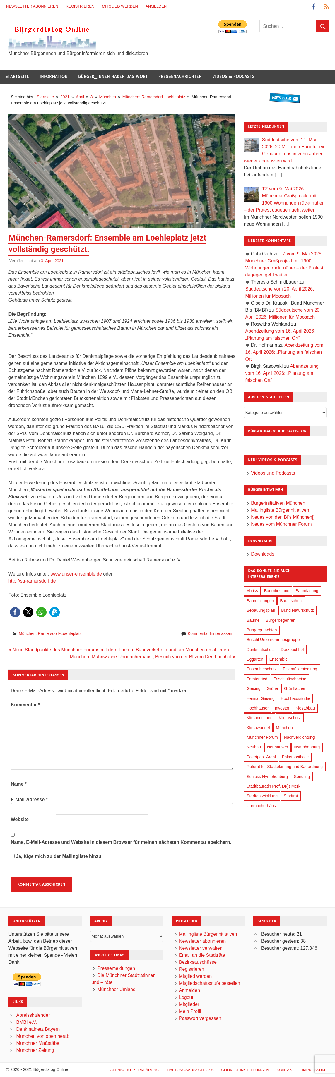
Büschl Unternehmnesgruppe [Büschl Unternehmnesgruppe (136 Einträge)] (273, 639)
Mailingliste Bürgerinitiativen (280, 510)
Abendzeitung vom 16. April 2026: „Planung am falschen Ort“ (284, 352)
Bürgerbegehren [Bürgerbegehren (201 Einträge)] (280, 620)
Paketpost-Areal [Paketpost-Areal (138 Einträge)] (261, 757)
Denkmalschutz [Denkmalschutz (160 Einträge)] (261, 649)
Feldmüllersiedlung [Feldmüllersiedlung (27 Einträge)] (300, 669)
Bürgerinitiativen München (278, 503)
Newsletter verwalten (201, 948)
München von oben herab (42, 1036)
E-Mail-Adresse (29, 799)
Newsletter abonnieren (32, 6)
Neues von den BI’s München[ (282, 517)
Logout (186, 997)
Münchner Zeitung (35, 1050)
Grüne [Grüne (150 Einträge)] (272, 688)
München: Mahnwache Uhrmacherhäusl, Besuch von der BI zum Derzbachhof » (152, 656)
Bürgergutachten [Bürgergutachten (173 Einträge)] (262, 630)
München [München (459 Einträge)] (284, 727)
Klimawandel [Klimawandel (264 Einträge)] (258, 727)
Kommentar (25, 704)
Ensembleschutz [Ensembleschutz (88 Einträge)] (262, 669)
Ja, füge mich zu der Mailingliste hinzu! (57, 856)
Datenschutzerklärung (133, 1070)
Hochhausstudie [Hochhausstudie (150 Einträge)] (295, 698)
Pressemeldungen (116, 968)
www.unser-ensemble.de (76, 573)
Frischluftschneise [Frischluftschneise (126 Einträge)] (290, 678)
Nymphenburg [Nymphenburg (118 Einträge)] (307, 747)
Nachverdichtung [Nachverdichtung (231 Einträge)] (299, 737)
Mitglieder (189, 1004)
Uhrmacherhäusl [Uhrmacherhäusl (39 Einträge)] (262, 805)
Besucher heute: (279, 934)
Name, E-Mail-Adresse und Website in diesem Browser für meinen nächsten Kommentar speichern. (121, 842)
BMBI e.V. (26, 1022)
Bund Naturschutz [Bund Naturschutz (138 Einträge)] (297, 610)
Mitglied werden (120, 6)
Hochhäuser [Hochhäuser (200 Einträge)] (258, 708)
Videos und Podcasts (273, 472)
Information (54, 76)
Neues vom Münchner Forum (281, 524)
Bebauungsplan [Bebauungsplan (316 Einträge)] (261, 610)
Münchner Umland (116, 989)
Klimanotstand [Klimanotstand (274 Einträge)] (260, 717)
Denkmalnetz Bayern (38, 1029)
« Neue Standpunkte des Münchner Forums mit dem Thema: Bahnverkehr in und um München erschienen (118, 649)
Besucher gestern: (280, 941)
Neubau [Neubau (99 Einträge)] (254, 747)
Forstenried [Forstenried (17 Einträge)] (257, 678)
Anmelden (156, 6)
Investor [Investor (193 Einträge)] (282, 708)
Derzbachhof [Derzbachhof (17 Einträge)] (292, 649)
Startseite (17, 76)
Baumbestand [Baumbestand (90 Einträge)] (276, 590)
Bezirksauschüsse (198, 962)
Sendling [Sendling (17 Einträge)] (302, 776)
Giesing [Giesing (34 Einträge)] (253, 688)
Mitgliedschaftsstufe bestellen (209, 983)
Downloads (262, 554)
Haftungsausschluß (190, 1070)
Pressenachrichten (180, 76)
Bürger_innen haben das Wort (113, 76)
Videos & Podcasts (233, 76)
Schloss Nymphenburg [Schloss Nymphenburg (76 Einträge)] (267, 776)
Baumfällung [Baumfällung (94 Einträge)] (306, 590)
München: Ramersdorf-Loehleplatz (50, 633)
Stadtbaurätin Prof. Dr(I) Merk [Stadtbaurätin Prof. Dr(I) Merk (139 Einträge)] (273, 786)
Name (19, 783)
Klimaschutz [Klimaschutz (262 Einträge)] (290, 717)
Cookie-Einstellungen (245, 1070)
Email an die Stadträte (202, 955)
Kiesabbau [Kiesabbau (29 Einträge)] (305, 708)
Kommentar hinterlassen (210, 633)
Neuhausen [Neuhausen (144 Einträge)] (277, 747)
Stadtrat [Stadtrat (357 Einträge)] (291, 795)
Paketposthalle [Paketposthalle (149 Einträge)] (295, 757)
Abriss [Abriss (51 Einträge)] (252, 590)
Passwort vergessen (200, 1018)
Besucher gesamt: (280, 948)
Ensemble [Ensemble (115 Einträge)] (278, 659)
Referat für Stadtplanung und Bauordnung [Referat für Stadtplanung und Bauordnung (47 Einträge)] (285, 766)
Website (20, 819)
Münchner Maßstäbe (37, 1043)
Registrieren (80, 6)
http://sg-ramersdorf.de (32, 580)
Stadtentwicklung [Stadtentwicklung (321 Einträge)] (262, 795)
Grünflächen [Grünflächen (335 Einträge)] (295, 688)
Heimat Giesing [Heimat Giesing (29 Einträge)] (261, 698)
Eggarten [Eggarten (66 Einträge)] (255, 659)
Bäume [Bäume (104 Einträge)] (253, 620)
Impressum (313, 1070)
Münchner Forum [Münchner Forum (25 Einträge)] (262, 737)
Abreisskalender (33, 1015)
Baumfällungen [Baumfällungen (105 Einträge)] (260, 600)
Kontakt (285, 1070)
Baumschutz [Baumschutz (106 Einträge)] (291, 600)
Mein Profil (190, 1011)
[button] (15, 612)
